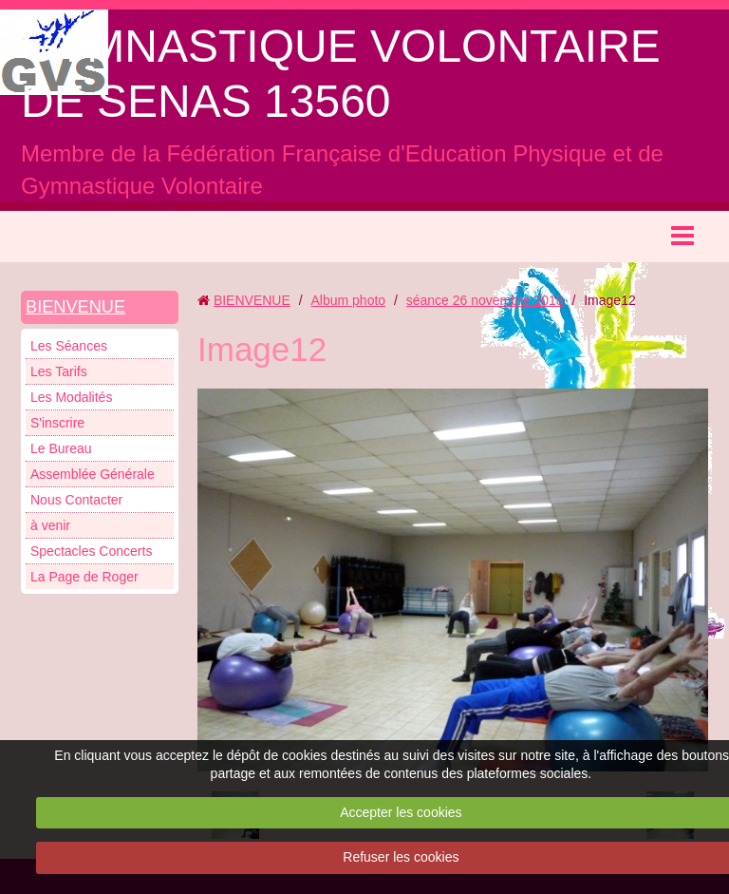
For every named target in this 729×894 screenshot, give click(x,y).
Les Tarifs (58, 371)
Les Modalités (71, 397)
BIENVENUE (75, 306)
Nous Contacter (76, 499)
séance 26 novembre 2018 (485, 300)
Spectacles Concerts (91, 551)
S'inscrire (57, 422)
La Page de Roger (84, 576)
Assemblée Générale (92, 474)
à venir (50, 525)
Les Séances (68, 345)
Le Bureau (61, 448)
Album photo (347, 300)
